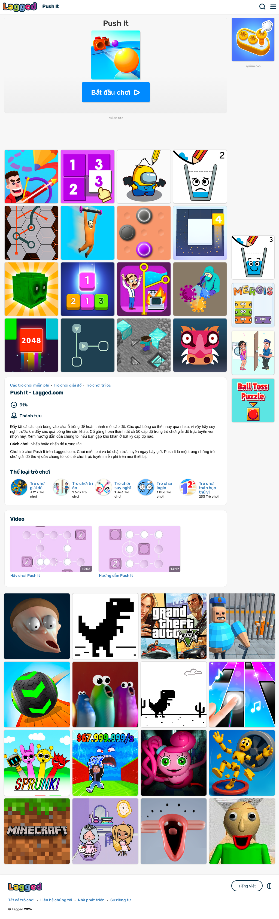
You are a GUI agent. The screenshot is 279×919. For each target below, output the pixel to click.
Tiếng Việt (247, 886)
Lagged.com (26, 887)
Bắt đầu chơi (111, 92)
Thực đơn (273, 7)
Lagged (20, 7)
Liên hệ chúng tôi (56, 900)
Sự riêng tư (120, 900)
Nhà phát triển (91, 900)
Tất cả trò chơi (21, 900)
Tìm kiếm (262, 7)
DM (269, 885)
